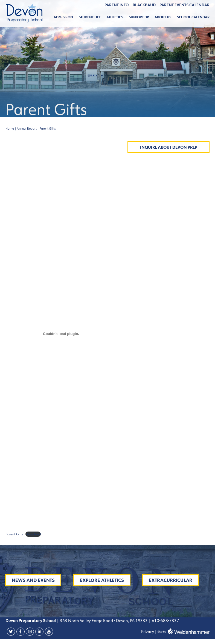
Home (9, 128)
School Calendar (193, 17)
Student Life (90, 17)
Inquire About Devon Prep (168, 147)
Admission (63, 17)
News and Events (33, 580)
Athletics (114, 17)
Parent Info (116, 5)
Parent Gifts (14, 534)
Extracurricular (170, 580)
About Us (163, 17)
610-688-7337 (165, 620)
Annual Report (27, 128)
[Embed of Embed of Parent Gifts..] (61, 334)
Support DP (139, 17)
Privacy (147, 631)
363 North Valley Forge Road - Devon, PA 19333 (103, 620)
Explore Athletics (102, 580)
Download (33, 534)
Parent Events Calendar (184, 5)
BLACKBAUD (144, 5)
